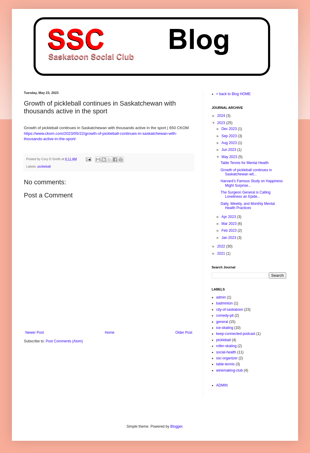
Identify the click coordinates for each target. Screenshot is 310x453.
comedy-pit (225, 315)
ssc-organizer (227, 358)
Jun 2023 (229, 150)
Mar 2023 (229, 224)
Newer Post (34, 332)
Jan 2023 (229, 238)
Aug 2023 (229, 143)
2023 (221, 123)
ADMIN (222, 385)
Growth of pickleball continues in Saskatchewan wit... (246, 172)
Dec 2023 (229, 129)
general (222, 322)
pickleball (44, 166)
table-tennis (225, 364)
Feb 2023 (229, 230)
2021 (221, 253)
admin (221, 297)
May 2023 (229, 157)
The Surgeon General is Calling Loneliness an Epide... (245, 194)
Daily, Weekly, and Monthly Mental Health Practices (248, 206)
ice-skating (224, 328)
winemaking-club (229, 370)
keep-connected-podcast (235, 334)
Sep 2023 (229, 136)
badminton (224, 303)
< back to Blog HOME (233, 94)
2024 (221, 116)
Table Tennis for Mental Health (245, 163)
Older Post (183, 332)
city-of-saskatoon (229, 309)
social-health (226, 352)
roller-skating (226, 346)
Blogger (176, 426)
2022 (221, 246)
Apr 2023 (229, 217)
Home (109, 332)
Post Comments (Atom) (64, 341)
